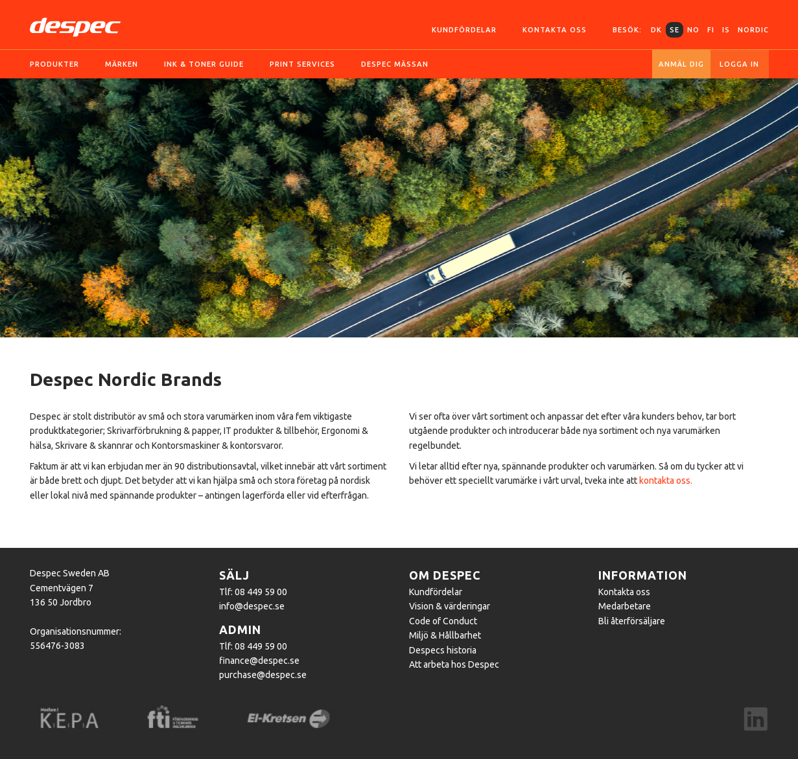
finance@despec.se (259, 660)
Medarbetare (624, 606)
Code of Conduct (443, 621)
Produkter (54, 64)
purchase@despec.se (263, 675)
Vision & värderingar (449, 606)
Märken (121, 64)
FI (710, 30)
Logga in (739, 64)
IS (726, 30)
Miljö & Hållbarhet (445, 635)
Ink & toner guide (204, 64)
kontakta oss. (665, 480)
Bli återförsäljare (631, 621)
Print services (302, 64)
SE (674, 30)
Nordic (753, 30)
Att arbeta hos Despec (454, 664)
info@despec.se (252, 606)
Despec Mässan (394, 64)
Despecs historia (442, 650)
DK (656, 30)
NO (693, 30)
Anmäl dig (681, 64)
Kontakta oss (554, 30)
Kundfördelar (464, 30)
